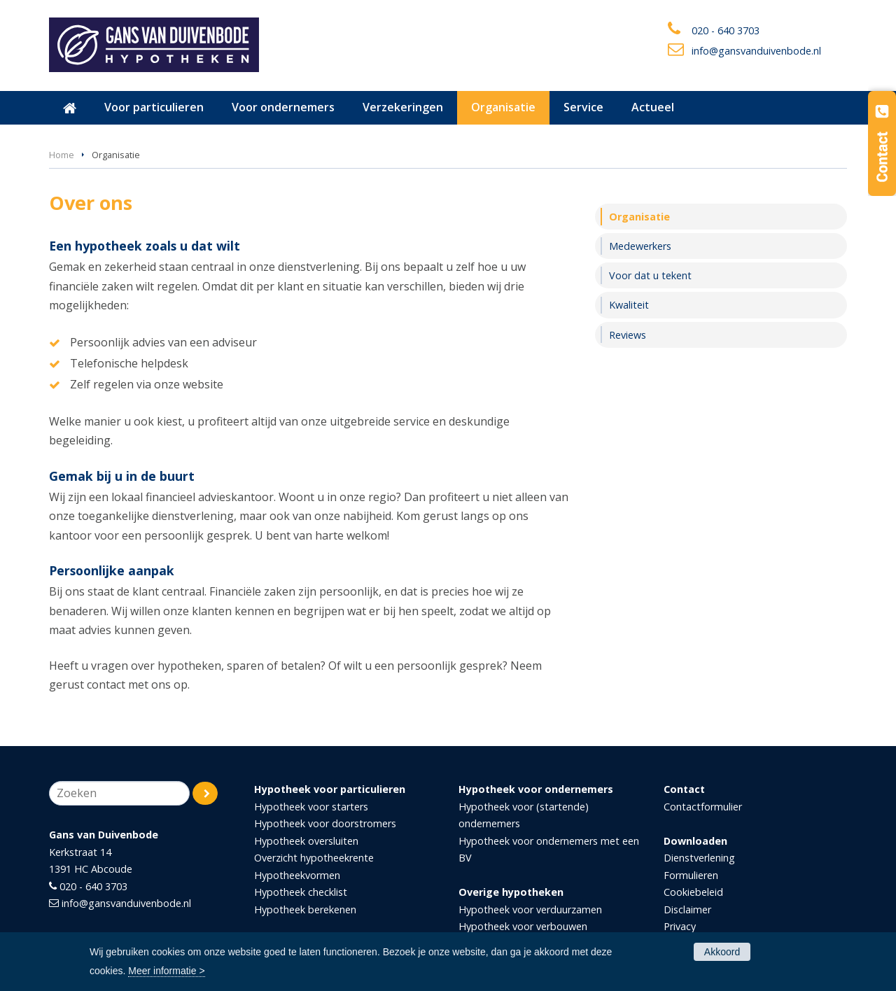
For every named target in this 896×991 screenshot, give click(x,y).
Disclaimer (687, 909)
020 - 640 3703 (726, 30)
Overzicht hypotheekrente (314, 857)
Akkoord (722, 951)
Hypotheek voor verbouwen (522, 926)
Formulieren (691, 875)
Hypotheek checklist (300, 892)
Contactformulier (703, 806)
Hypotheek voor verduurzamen (530, 909)
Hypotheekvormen (297, 875)
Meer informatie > (166, 970)
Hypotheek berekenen (305, 909)
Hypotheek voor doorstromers (325, 823)
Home (61, 154)
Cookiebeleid (693, 892)
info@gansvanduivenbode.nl (756, 50)
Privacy (680, 926)
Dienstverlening (699, 857)
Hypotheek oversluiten (306, 841)
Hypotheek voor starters (311, 806)
